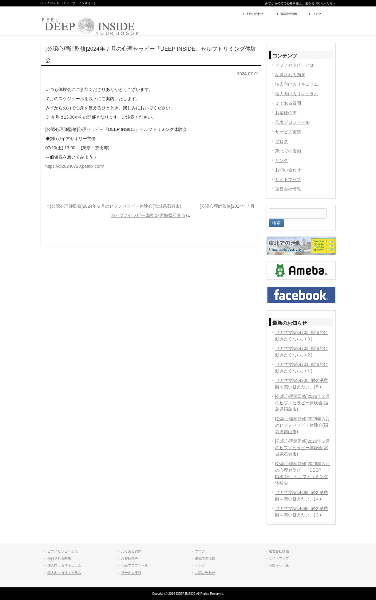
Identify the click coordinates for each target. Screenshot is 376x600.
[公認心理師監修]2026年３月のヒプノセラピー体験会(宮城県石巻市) (302, 448)
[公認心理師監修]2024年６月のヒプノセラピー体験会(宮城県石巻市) (115, 206)
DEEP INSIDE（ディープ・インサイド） (69, 3)
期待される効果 (290, 74)
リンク (322, 14)
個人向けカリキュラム (296, 93)
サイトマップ (288, 179)
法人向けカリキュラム (296, 84)
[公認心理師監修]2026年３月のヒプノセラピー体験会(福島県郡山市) (302, 425)
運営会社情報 (292, 14)
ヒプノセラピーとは (294, 65)
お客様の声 (286, 112)
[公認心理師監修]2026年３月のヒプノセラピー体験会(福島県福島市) (302, 403)
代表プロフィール (292, 122)
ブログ (281, 141)
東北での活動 (288, 150)
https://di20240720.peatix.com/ (75, 166)
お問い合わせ (259, 14)
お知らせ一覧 (279, 565)
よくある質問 (288, 103)
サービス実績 (288, 131)
